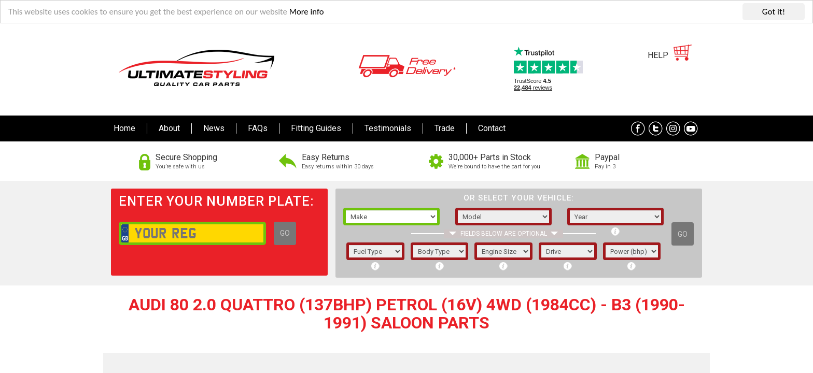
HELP (658, 55)
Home (124, 128)
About (169, 128)
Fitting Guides (316, 128)
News (214, 128)
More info (311, 12)
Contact (492, 128)
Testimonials (388, 128)
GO (285, 233)
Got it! (773, 11)
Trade (444, 128)
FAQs (258, 128)
